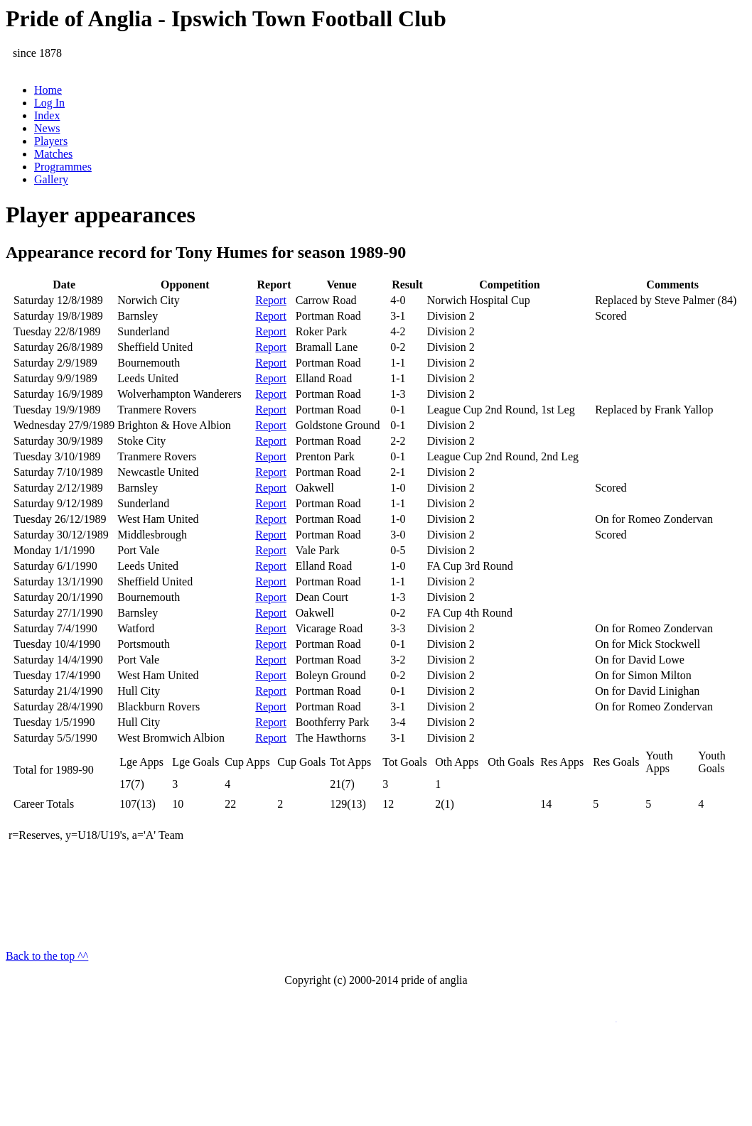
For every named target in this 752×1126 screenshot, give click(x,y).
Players (51, 141)
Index (47, 115)
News (47, 128)
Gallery (51, 179)
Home (48, 90)
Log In (49, 103)
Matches (53, 154)
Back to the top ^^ (47, 956)
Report (270, 300)
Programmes (63, 167)
